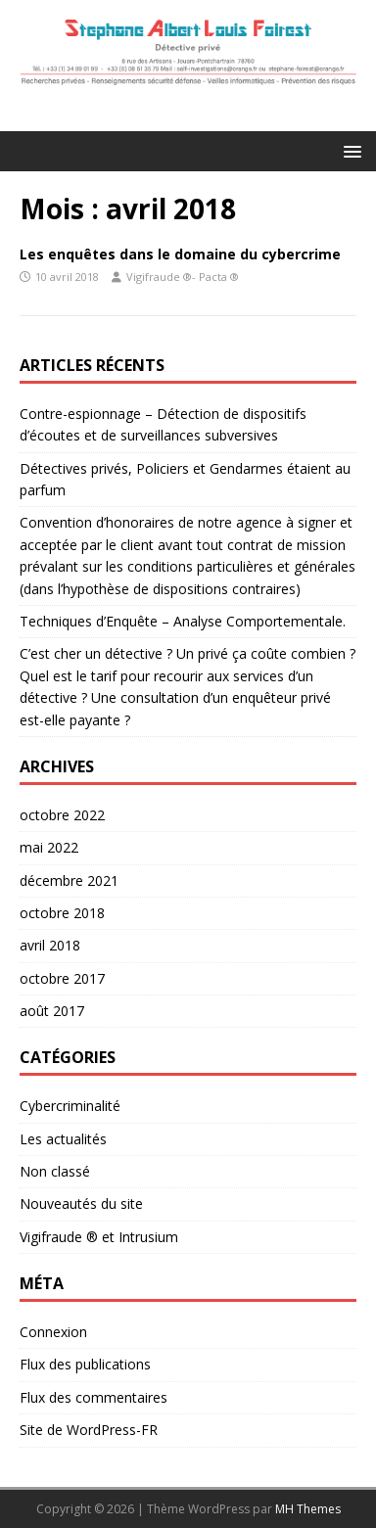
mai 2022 (49, 847)
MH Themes (308, 1509)
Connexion (53, 1331)
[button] (349, 150)
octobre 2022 (62, 815)
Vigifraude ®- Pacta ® (182, 276)
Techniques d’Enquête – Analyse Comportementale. (183, 621)
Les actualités (63, 1139)
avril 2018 (50, 945)
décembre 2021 (69, 880)
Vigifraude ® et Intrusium (99, 1236)
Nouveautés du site (81, 1203)
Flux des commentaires (93, 1397)
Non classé (55, 1171)
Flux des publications (85, 1364)
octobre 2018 (62, 912)
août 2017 (52, 1010)
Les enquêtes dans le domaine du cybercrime (180, 254)
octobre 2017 (62, 978)
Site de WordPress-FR (89, 1429)
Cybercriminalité (70, 1105)
